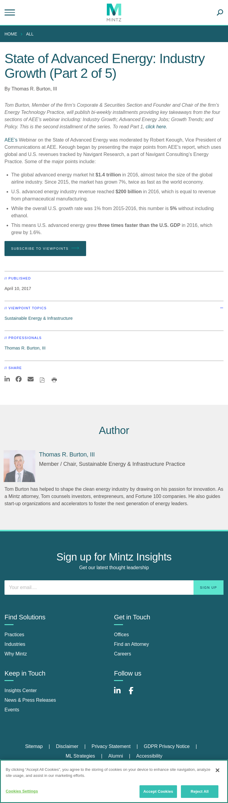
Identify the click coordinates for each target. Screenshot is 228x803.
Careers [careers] (122, 653)
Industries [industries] (14, 644)
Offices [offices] (121, 634)
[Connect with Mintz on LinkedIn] (120, 694)
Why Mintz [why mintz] (15, 653)
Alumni (115, 756)
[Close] (217, 770)
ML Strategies (80, 756)
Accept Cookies (158, 791)
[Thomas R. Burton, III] (19, 466)
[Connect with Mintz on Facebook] (135, 694)
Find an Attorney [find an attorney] (131, 644)
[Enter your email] (114, 587)
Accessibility (149, 756)
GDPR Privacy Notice (167, 746)
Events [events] (11, 709)
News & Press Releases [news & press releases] (30, 700)
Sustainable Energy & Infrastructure (38, 318)
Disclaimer (67, 746)
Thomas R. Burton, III (34, 88)
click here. (156, 126)
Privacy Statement (111, 746)
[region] (114, 781)
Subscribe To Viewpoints (45, 248)
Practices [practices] (14, 634)
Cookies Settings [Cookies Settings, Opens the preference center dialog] (22, 791)
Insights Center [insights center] (20, 690)
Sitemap (34, 746)
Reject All (199, 791)
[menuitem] (12, 34)
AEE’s (10, 139)
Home (10, 34)
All (30, 34)
